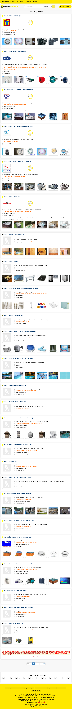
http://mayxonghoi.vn (20, 270)
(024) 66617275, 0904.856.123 (22, 321)
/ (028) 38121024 (27, 267)
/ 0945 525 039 (26, 408)
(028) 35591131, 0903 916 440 (22, 542)
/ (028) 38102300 (33, 569)
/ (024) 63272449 (22, 176)
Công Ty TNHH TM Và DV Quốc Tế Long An (15, 591)
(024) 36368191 (19, 526)
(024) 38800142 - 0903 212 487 (23, 390)
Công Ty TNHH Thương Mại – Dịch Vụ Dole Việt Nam (18, 358)
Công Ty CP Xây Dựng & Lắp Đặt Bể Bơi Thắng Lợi (17, 161)
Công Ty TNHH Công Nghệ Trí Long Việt (15, 401)
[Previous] (31, 663)
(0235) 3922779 (19, 483)
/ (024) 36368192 (27, 526)
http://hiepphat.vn (20, 394)
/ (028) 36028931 (33, 337)
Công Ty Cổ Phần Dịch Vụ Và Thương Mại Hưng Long (18, 607)
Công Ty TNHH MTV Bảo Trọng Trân (14, 234)
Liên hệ (35, 1)
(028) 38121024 (19, 267)
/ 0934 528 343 (26, 596)
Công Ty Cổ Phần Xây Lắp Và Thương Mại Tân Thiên (18, 126)
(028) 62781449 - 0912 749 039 (11, 104)
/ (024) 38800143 (33, 390)
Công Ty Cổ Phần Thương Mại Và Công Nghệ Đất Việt (19, 520)
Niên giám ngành (4, 1)
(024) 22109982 (19, 499)
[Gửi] (53, 6)
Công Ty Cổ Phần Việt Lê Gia (12, 196)
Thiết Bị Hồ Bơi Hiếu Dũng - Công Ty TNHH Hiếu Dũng (18, 537)
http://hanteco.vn (19, 297)
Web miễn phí (28, 1)
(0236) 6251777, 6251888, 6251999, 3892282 (26, 241)
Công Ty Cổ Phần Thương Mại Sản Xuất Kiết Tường (18, 564)
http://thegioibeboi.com (9, 180)
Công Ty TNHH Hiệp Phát (10, 461)
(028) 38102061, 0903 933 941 (22, 569)
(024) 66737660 (7, 141)
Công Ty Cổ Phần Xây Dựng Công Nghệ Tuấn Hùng (18, 445)
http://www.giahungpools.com (22, 486)
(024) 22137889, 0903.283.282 (22, 450)
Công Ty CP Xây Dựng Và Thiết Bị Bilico (15, 51)
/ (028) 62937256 (22, 104)
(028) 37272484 (19, 408)
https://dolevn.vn (19, 367)
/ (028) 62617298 (28, 211)
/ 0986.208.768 (14, 141)
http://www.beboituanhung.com (23, 454)
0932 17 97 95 (19, 363)
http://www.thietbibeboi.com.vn (23, 530)
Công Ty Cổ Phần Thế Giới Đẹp (12, 16)
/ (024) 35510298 (32, 612)
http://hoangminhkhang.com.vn (23, 340)
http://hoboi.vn (19, 546)
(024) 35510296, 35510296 (22, 612)
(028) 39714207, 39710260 (22, 423)
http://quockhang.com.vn (21, 427)
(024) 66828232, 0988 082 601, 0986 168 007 (14, 67)
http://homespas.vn (20, 616)
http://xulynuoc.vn (20, 503)
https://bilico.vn (7, 73)
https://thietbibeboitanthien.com (11, 145)
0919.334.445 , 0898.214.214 (10, 30)
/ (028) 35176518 (43, 629)
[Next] (41, 663)
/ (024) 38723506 (27, 499)
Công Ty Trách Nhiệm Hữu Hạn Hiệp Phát (15, 385)
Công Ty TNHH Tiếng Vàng (11, 261)
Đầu (28, 663)
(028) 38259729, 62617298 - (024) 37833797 (14, 211)
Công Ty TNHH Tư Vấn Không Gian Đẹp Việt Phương (18, 90)
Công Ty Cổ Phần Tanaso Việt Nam (13, 315)
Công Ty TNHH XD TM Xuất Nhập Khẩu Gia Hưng (17, 477)
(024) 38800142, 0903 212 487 (22, 466)
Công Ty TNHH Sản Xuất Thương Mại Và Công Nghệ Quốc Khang (22, 418)
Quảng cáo (20, 1)
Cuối (44, 663)
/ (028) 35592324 (33, 542)
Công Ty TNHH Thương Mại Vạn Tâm (14, 623)
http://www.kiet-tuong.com (21, 573)
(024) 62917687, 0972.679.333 (11, 176)
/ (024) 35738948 (33, 450)
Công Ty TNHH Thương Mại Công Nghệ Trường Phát (18, 494)
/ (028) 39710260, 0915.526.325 (35, 423)
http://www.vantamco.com (21, 632)
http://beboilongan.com (21, 600)
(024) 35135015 (19, 596)
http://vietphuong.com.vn (9, 108)
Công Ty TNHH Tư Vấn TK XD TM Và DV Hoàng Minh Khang (20, 331)
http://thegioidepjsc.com (9, 34)
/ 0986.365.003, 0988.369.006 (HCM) (39, 293)
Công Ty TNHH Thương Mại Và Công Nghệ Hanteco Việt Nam (21, 288)
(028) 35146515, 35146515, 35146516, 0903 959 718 (27, 629)
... (38, 663)
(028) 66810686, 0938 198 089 (22, 337)
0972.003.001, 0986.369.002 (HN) (23, 293)
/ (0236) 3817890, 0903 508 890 (43, 241)
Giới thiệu (12, 1)
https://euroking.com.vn (9, 215)
